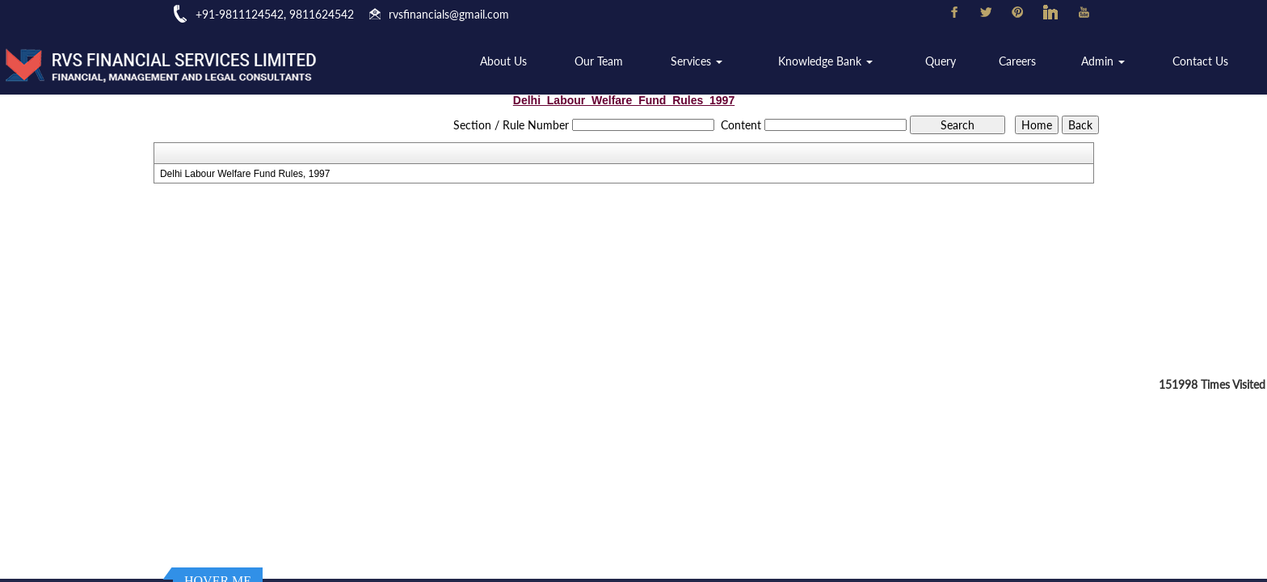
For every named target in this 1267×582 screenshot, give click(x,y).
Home (432, 62)
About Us (513, 62)
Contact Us (1201, 62)
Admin (1104, 62)
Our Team (607, 62)
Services (704, 62)
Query (944, 62)
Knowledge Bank (832, 62)
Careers (1020, 62)
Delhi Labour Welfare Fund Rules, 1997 (245, 173)
